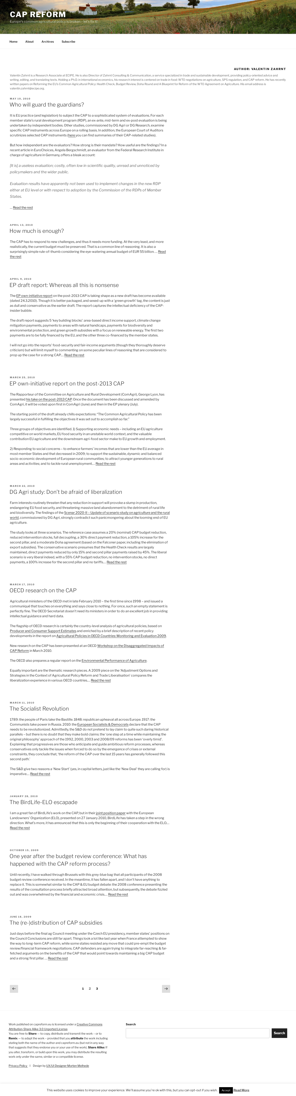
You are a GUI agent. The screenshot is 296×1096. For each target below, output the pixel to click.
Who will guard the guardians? (46, 104)
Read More (241, 1090)
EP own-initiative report (34, 296)
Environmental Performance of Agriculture (114, 661)
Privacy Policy (18, 1065)
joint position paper (111, 813)
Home (13, 41)
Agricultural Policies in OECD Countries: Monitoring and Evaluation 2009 (111, 636)
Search (131, 1024)
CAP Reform (38, 14)
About (29, 41)
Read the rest (23, 208)
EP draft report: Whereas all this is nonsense (64, 285)
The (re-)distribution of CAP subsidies (55, 922)
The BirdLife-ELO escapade (43, 802)
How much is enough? (36, 231)
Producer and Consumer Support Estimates (43, 631)
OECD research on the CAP (43, 590)
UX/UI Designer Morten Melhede (67, 1065)
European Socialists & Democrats (102, 724)
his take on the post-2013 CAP (49, 399)
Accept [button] (226, 1090)
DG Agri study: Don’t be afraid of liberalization (65, 492)
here (72, 135)
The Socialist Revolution (39, 708)
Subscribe (68, 41)
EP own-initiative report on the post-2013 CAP (66, 383)
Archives (48, 41)
